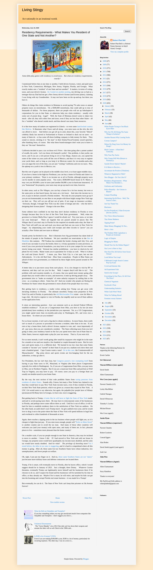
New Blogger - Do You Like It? (115, 177)
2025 (105, 339)
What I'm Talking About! (113, 295)
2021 (105, 325)
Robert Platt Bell (119, 40)
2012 (105, 75)
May (106, 120)
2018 (105, 96)
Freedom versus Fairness (113, 298)
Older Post (88, 498)
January (108, 106)
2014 (105, 82)
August (107, 306)
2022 (105, 328)
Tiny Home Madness (111, 219)
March (107, 113)
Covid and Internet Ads (112, 266)
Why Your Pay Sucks (111, 155)
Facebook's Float (110, 285)
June (106, 124)
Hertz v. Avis (108, 229)
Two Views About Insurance (114, 216)
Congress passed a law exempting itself (73, 361)
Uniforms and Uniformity (113, 186)
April (107, 116)
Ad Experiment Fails (111, 269)
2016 (105, 89)
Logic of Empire (110, 238)
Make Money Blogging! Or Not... (116, 226)
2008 (105, 61)
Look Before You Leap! (112, 257)
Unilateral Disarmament (42, 524)
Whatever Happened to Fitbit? (114, 174)
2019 (105, 99)
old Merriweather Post (65, 294)
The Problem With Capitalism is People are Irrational (115, 234)
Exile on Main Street (84, 422)
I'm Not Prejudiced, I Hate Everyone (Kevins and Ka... (117, 212)
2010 (105, 68)
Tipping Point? (109, 223)
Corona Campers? (110, 141)
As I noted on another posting (58, 92)
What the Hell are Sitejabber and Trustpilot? (49, 511)
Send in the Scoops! (111, 273)
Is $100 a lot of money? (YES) (45, 536)
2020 (105, 103)
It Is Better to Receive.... (112, 167)
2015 (105, 85)
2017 (105, 93)
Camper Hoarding (110, 195)
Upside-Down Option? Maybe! (115, 164)
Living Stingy (32, 10)
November (109, 317)
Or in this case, (69, 350)
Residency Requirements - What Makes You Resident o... (115, 182)
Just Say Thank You (111, 204)
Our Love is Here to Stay (113, 248)
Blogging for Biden (111, 242)
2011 (105, 72)
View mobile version (57, 502)
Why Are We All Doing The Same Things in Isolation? (116, 133)
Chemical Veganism (111, 282)
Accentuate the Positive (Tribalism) (116, 171)
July (106, 303)
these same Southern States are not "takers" (75, 457)
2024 (105, 335)
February (108, 110)
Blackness (107, 207)
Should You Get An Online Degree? (116, 245)
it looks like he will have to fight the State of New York (65, 398)
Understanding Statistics (112, 288)
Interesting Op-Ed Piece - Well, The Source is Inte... (116, 199)
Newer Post (27, 498)
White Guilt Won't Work (112, 292)
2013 (105, 79)
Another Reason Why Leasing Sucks (117, 137)
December (108, 320)
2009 (105, 64)
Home (58, 498)
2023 (105, 332)
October (108, 313)
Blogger (86, 559)
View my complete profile (119, 52)
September (109, 310)
